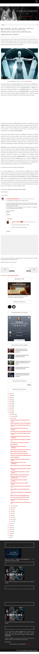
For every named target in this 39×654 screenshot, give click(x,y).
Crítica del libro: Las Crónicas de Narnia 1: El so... (19, 490)
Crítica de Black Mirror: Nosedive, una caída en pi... (20, 441)
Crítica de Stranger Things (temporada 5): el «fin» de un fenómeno (21, 351)
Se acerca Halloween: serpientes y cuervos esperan (19, 473)
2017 (10, 411)
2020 (10, 405)
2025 (10, 396)
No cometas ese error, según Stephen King (19, 498)
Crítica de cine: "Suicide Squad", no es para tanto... (19, 500)
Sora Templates (24, 652)
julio (12, 510)
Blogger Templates (33, 652)
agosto (12, 508)
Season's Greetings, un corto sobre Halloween (20, 423)
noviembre (13, 417)
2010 (10, 534)
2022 (10, 402)
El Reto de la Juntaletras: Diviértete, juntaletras (18, 448)
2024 (10, 398)
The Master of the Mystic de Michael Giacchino (20, 432)
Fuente (30, 82)
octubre (12, 419)
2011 (10, 532)
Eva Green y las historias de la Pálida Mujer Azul (20, 456)
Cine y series (14, 28)
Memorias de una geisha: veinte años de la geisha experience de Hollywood (22, 376)
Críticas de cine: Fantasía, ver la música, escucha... (18, 481)
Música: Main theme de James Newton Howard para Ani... (20, 470)
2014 (10, 526)
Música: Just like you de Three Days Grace (19, 475)
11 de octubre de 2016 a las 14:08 (27, 199)
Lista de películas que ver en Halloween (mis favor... (20, 421)
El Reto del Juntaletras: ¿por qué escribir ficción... (19, 484)
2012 (10, 530)
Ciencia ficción (7, 28)
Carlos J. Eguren (16, 222)
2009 (10, 536)
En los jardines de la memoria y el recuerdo (19, 443)
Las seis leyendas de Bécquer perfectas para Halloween (20, 437)
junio (12, 512)
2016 (10, 413)
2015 (10, 524)
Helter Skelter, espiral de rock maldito (18, 452)
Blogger (27, 646)
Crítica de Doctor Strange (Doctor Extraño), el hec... (20, 426)
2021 (10, 403)
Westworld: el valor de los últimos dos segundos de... (18, 478)
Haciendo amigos (14, 445)
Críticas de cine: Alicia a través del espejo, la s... (20, 450)
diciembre (13, 415)
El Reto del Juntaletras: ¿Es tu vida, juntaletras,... (18, 463)
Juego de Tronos (29, 28)
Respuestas (10, 219)
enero (12, 522)
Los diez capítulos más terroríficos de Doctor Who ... (20, 460)
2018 (10, 409)
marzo (12, 518)
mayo (12, 514)
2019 (10, 407)
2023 (10, 400)
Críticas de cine (22, 28)
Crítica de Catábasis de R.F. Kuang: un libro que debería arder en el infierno (23, 363)
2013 (10, 528)
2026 (10, 394)
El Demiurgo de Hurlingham (12, 199)
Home (2, 28)
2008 (10, 538)
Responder (8, 215)
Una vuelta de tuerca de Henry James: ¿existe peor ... (20, 434)
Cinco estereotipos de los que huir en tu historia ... (19, 429)
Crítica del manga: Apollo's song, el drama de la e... (20, 487)
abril (12, 516)
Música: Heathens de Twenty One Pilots (19, 454)
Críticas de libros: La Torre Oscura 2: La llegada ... (20, 467)
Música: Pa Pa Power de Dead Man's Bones (19, 496)
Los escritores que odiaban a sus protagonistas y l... (20, 493)
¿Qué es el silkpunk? (14, 458)
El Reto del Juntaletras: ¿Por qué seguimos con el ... (20, 503)
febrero (12, 520)
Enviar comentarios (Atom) (13, 276)
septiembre (13, 506)
